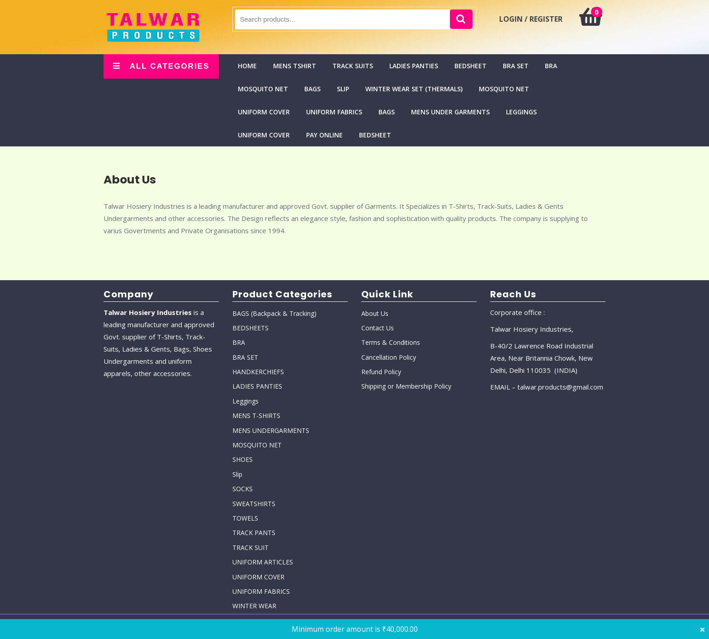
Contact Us (377, 328)
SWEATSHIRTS (253, 503)
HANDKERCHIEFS (258, 371)
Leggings (521, 112)
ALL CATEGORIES (161, 66)
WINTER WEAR (254, 605)
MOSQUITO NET (263, 89)
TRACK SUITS (352, 65)
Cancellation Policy (388, 357)
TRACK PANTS (253, 532)
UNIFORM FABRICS (334, 112)
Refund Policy (381, 371)
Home (247, 65)
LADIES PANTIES (413, 65)
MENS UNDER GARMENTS (450, 112)
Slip (343, 89)
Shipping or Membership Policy (406, 386)
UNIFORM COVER (264, 112)
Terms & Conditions (390, 342)
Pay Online (324, 135)
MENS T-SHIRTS (256, 415)
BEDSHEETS (250, 328)
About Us (374, 313)
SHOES (242, 459)
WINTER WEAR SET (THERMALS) (414, 89)
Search (461, 19)
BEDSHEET (470, 65)
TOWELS (245, 518)
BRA (551, 65)
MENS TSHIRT (294, 65)
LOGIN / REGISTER (530, 19)
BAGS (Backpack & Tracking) (274, 313)
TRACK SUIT (250, 547)
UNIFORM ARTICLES (262, 562)
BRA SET (516, 65)
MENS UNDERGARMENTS (270, 430)
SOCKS (242, 488)
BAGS (312, 89)
